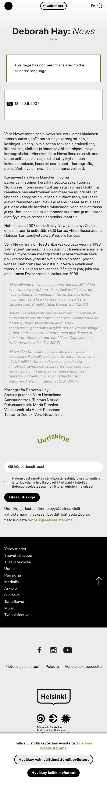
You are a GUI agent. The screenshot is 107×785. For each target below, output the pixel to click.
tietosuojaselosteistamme (50, 520)
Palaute (52, 667)
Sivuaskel (12, 595)
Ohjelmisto (53, 5)
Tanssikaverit (15, 602)
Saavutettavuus (18, 556)
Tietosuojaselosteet (23, 667)
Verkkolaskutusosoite (83, 667)
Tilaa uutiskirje (22, 497)
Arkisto (10, 589)
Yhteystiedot (15, 549)
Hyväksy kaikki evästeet (53, 773)
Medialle (11, 582)
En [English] (93, 6)
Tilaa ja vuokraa (17, 562)
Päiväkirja (12, 575)
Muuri (9, 608)
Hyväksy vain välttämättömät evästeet (53, 760)
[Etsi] (99, 5)
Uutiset (10, 569)
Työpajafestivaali (18, 615)
